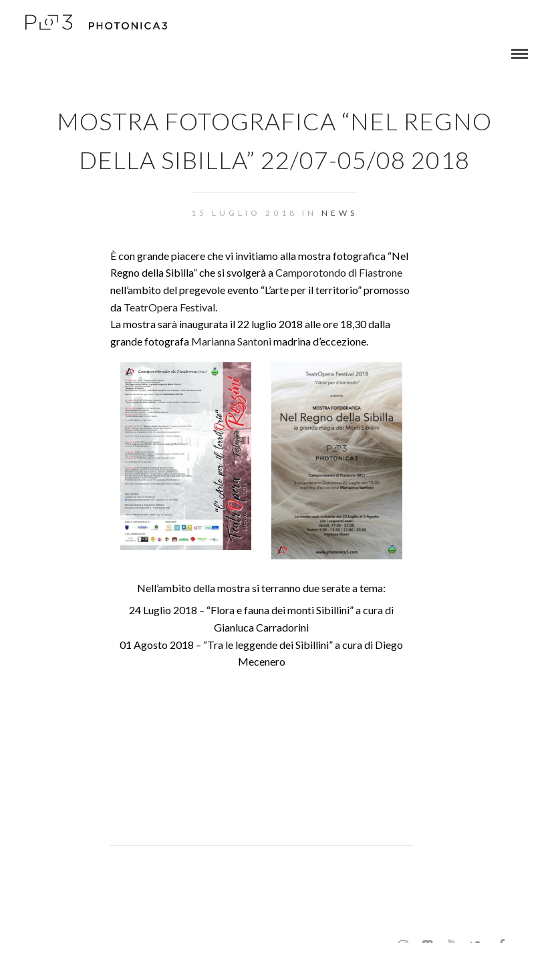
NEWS (339, 213)
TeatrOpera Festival (169, 307)
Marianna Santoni (231, 341)
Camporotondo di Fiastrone (338, 272)
